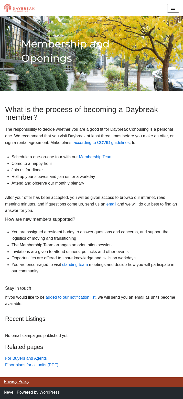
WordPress (49, 392)
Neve (8, 392)
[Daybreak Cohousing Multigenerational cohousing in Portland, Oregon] (19, 8)
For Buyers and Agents (26, 358)
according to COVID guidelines (102, 142)
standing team (75, 264)
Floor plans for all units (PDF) (31, 365)
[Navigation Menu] (173, 8)
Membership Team (95, 157)
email (111, 204)
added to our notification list (70, 297)
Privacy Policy (16, 381)
